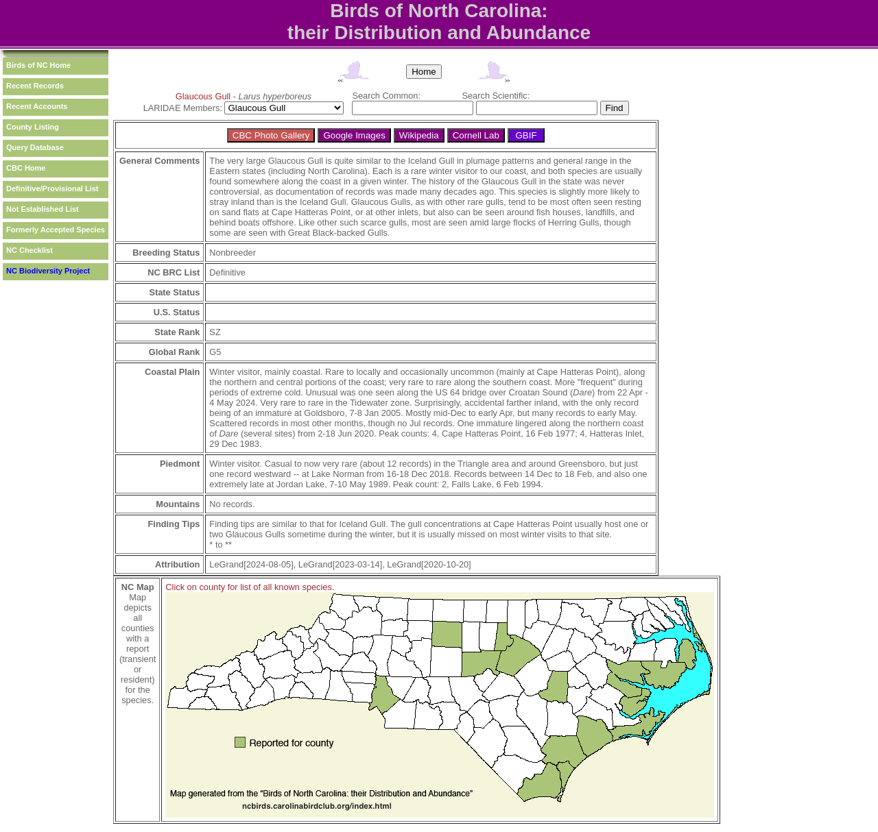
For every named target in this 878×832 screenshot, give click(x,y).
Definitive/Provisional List (52, 188)
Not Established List (42, 209)
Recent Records (35, 86)
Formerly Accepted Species (55, 229)
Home (424, 71)
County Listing (32, 127)
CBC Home (25, 168)
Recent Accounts (36, 106)
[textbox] (412, 108)
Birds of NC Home (38, 65)
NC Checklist (29, 250)
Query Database (35, 147)
